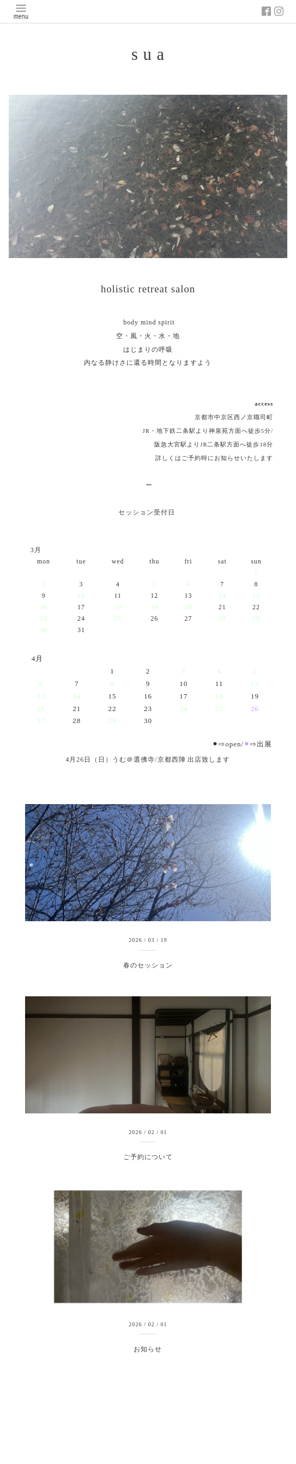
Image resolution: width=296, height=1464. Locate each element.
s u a (148, 54)
